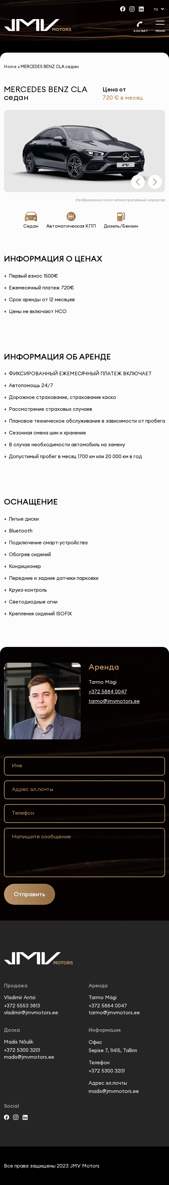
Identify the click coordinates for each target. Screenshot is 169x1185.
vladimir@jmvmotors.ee (31, 1012)
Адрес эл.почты (32, 789)
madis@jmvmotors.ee (29, 1057)
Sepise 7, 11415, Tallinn (113, 1050)
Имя (17, 765)
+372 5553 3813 (22, 1005)
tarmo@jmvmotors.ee (114, 701)
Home (10, 66)
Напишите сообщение (41, 836)
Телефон (23, 812)
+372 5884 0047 (108, 691)
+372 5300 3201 (22, 1050)
